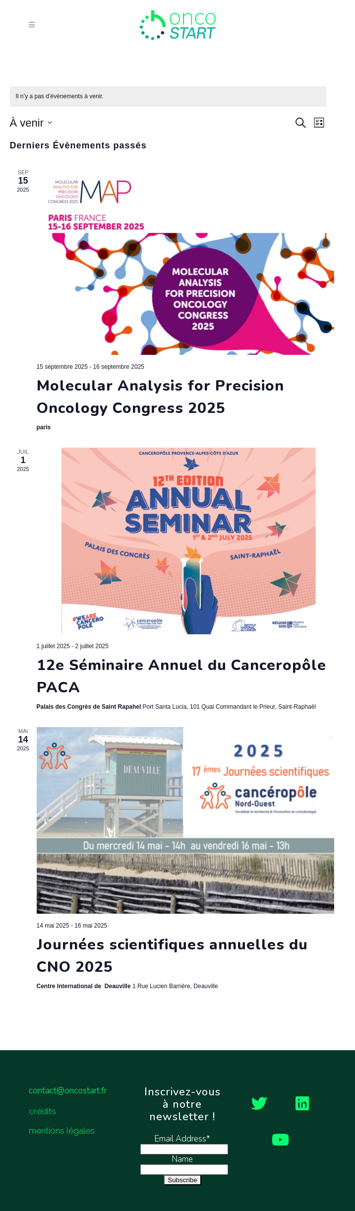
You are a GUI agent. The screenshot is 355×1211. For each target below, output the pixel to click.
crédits (42, 1111)
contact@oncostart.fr (68, 1090)
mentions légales (62, 1131)
